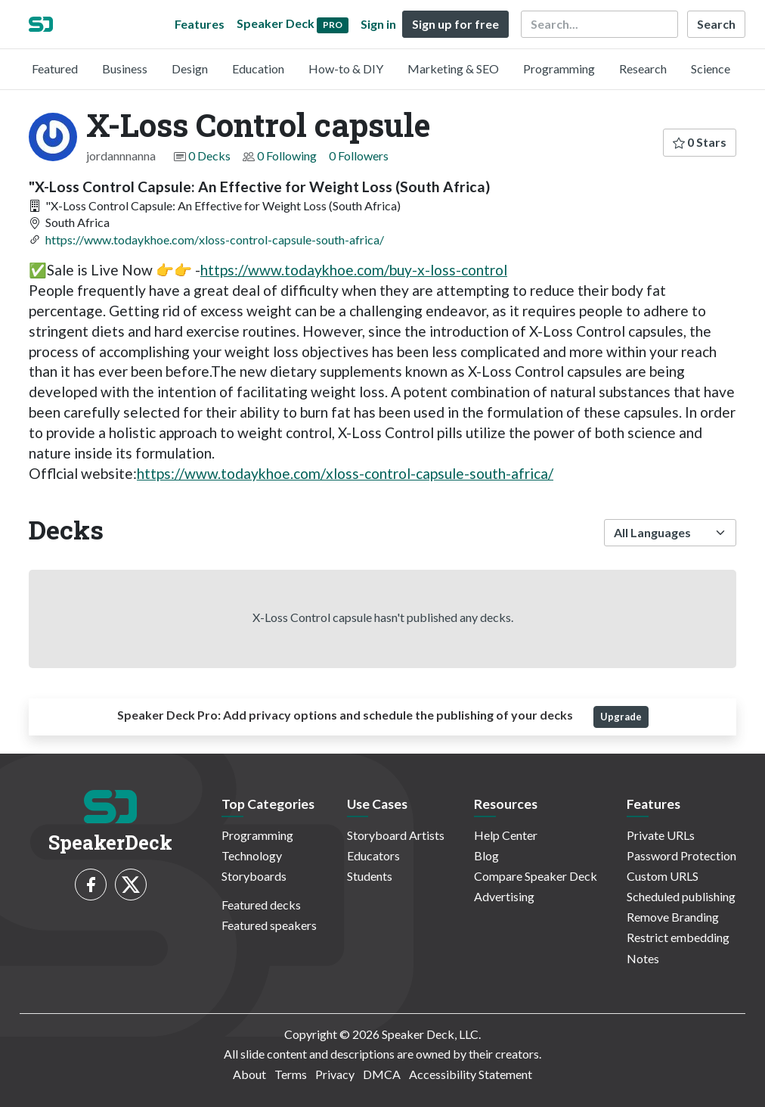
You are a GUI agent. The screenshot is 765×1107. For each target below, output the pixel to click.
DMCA (382, 1074)
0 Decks (209, 155)
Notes (643, 958)
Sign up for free (455, 24)
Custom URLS (662, 876)
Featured (55, 68)
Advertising (504, 896)
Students (369, 876)
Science (710, 68)
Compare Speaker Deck (535, 876)
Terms (290, 1074)
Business (124, 68)
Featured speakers (269, 925)
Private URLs (661, 835)
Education (258, 68)
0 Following (287, 155)
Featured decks (261, 904)
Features (200, 24)
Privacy (335, 1074)
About (249, 1074)
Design (190, 68)
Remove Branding (673, 917)
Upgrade (621, 717)
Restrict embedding (678, 937)
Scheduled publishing (681, 896)
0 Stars (699, 142)
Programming (559, 68)
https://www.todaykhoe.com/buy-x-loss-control (353, 269)
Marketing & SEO (453, 68)
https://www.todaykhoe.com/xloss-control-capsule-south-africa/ (214, 239)
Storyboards (253, 876)
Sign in (378, 24)
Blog (486, 855)
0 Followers (359, 155)
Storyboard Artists (395, 835)
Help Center (505, 835)
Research (643, 68)
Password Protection (681, 855)
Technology (251, 855)
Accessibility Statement (470, 1074)
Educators (373, 855)
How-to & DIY (345, 68)
